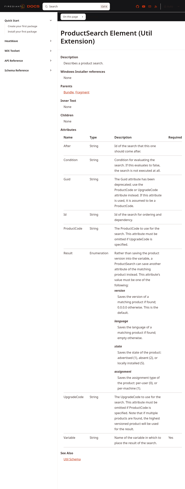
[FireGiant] (15, 6)
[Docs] (33, 6)
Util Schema (72, 459)
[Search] (76, 6)
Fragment (82, 92)
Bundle (69, 92)
